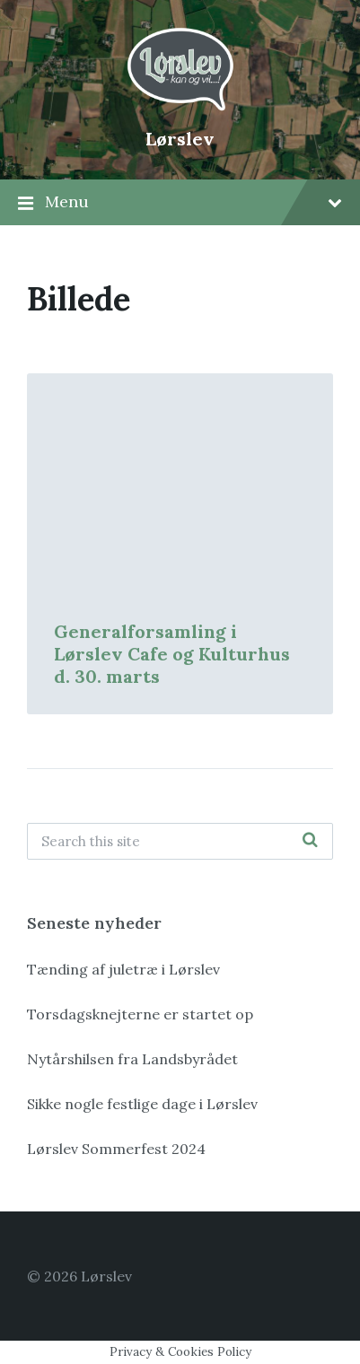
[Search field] (180, 841)
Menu (180, 202)
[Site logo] (180, 109)
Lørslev (180, 138)
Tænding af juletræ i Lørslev (123, 969)
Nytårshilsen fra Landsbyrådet (132, 1059)
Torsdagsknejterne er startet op (140, 1014)
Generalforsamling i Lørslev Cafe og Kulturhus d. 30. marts (172, 653)
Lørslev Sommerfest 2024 (116, 1149)
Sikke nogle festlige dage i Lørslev (142, 1104)
